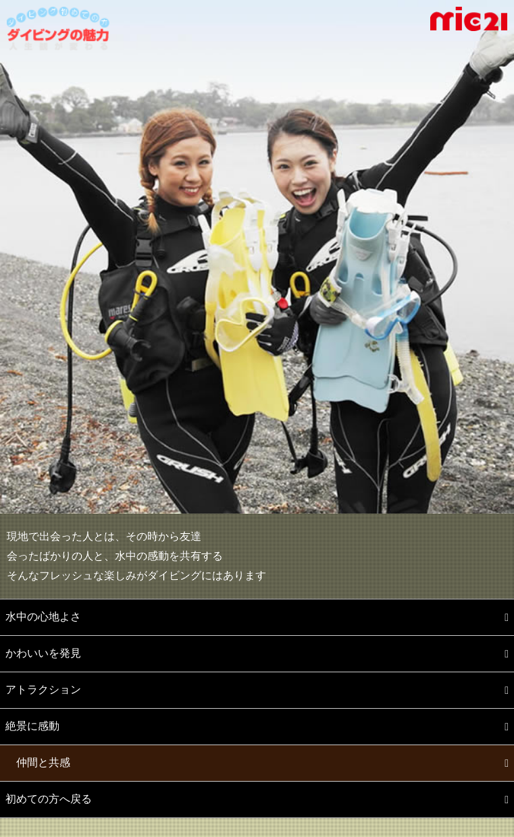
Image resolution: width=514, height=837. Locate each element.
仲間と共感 (43, 762)
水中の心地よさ (43, 616)
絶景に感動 (32, 726)
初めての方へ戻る (48, 799)
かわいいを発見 (43, 653)
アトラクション (43, 689)
